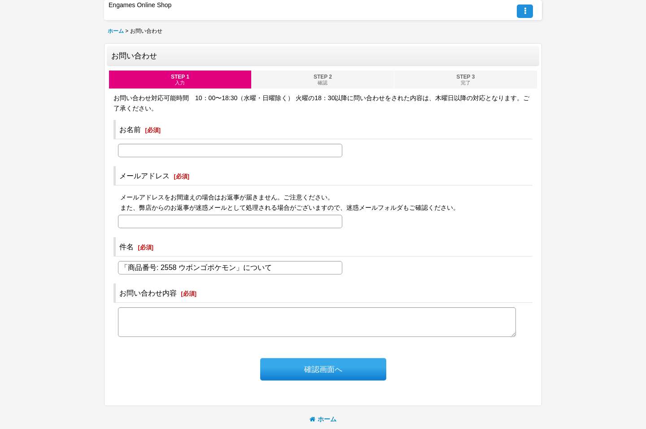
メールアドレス (144, 176)
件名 (126, 247)
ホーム (323, 419)
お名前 (130, 129)
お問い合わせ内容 (148, 293)
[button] (525, 11)
